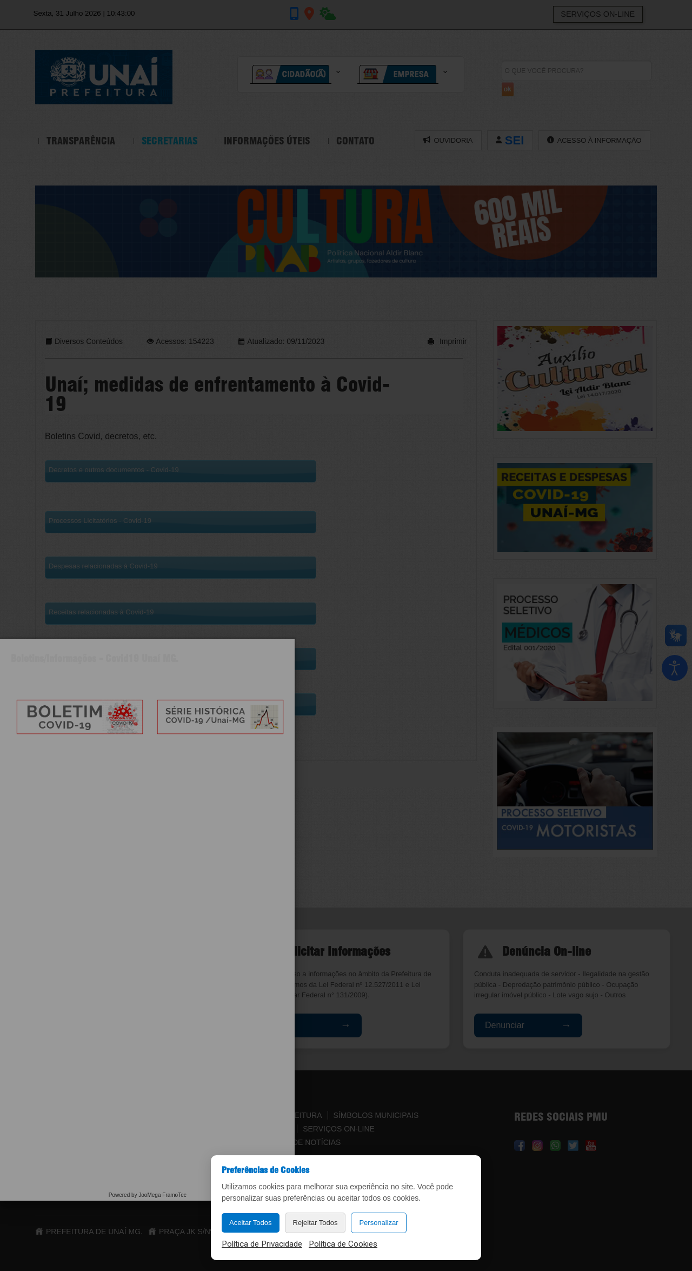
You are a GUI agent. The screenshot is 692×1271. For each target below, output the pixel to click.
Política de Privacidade (262, 1244)
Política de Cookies (343, 1244)
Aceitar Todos (250, 1223)
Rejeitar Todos (315, 1223)
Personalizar (378, 1223)
